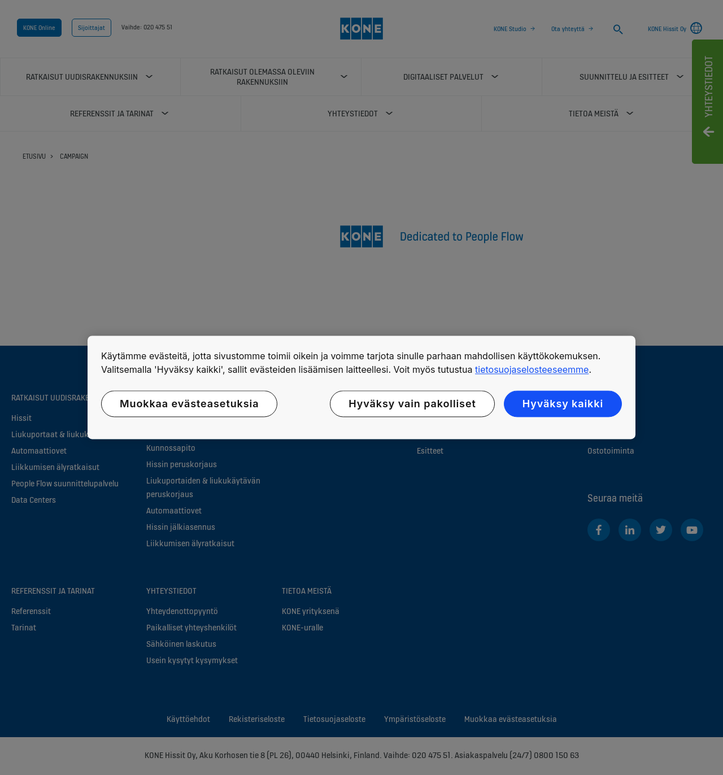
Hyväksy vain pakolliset (412, 404)
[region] (361, 387)
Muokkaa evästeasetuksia (189, 404)
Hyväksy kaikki (562, 404)
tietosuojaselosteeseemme (532, 369)
